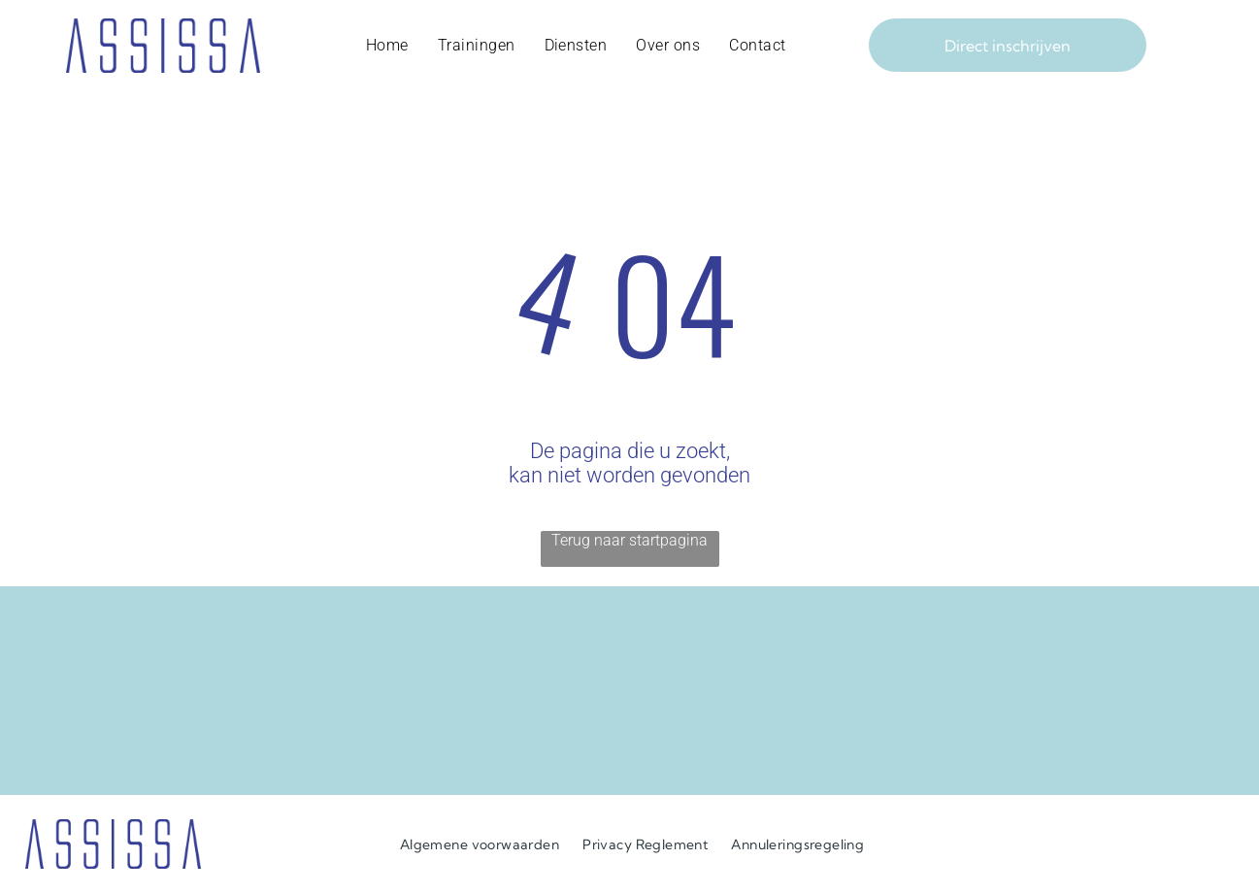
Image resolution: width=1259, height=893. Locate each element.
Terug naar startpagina (629, 540)
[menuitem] (387, 45)
